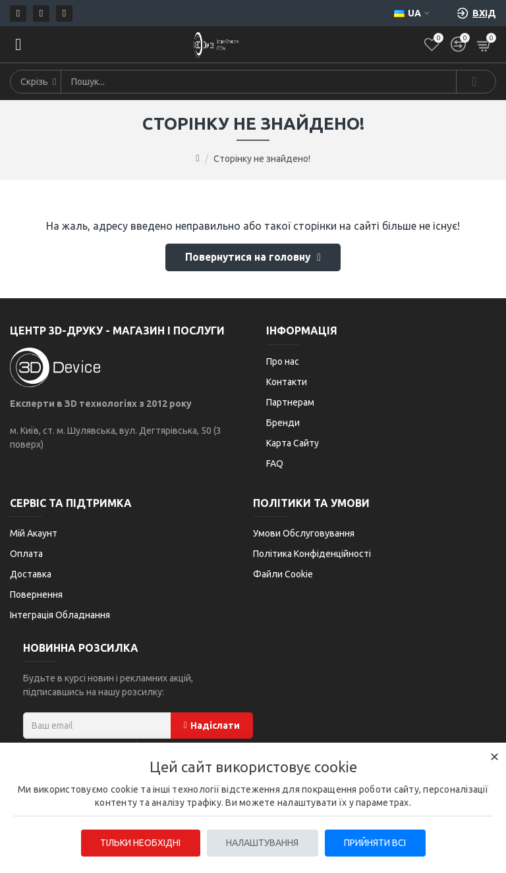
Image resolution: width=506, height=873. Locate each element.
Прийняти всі (376, 842)
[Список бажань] (432, 44)
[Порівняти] (458, 44)
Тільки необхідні (139, 842)
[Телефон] (41, 13)
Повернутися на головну (248, 259)
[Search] (475, 81)
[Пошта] (18, 13)
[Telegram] (64, 13)
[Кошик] (484, 44)
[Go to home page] (197, 158)
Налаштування (262, 842)
